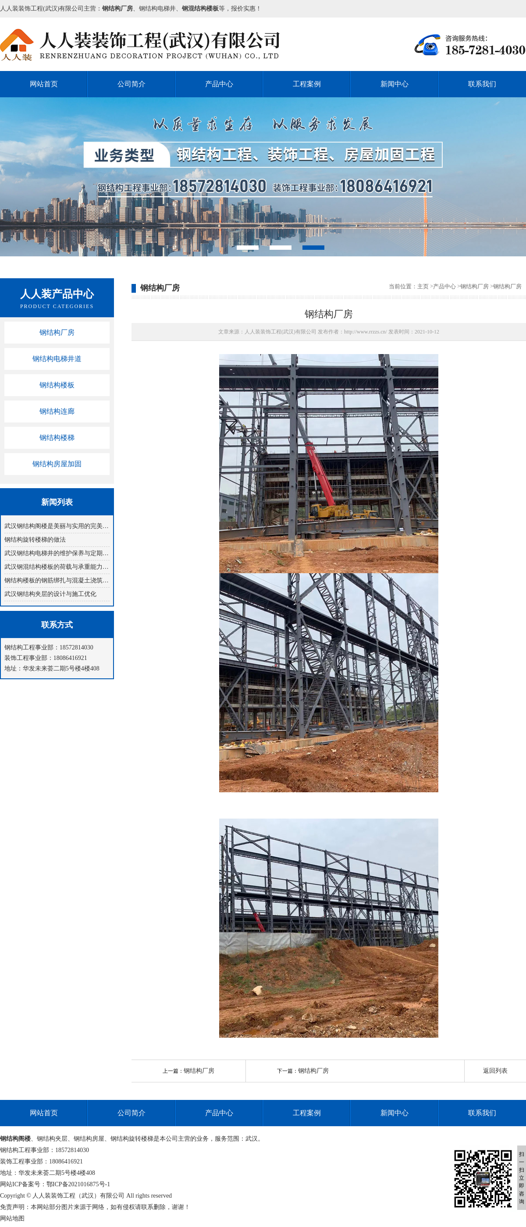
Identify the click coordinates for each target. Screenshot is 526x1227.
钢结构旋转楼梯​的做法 (35, 539)
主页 (423, 286)
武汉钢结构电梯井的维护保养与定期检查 (57, 553)
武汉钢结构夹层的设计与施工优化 (50, 594)
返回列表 (495, 1070)
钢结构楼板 (57, 385)
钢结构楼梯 (57, 437)
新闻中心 (394, 84)
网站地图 (12, 1218)
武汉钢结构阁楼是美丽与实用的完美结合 (57, 526)
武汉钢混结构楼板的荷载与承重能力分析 (57, 567)
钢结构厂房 (57, 332)
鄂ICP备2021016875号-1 (78, 1184)
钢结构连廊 (57, 411)
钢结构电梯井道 (57, 358)
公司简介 (131, 84)
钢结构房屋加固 (57, 464)
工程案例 (307, 84)
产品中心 (219, 84)
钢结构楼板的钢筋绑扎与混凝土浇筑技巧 (57, 580)
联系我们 (482, 84)
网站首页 (44, 84)
